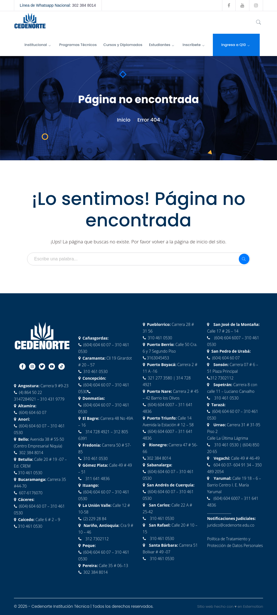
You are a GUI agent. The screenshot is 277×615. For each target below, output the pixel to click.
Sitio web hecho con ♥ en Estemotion (230, 606)
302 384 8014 (84, 5)
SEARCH (244, 259)
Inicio (123, 119)
